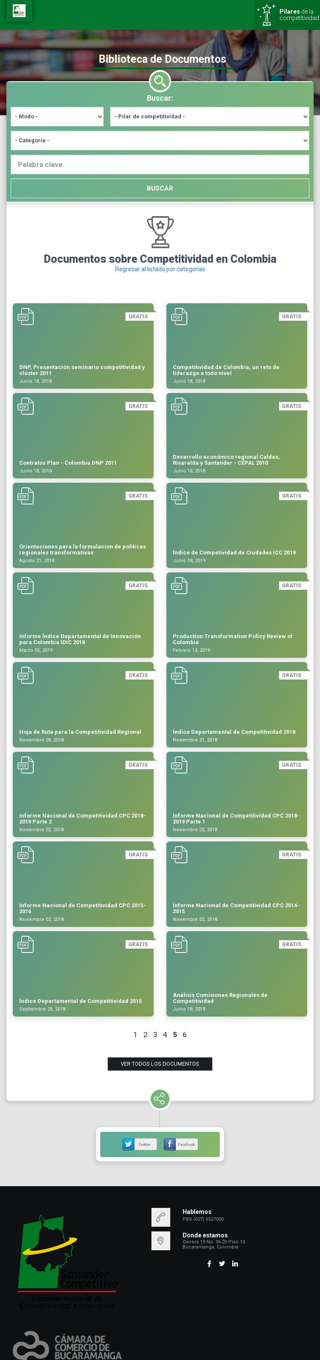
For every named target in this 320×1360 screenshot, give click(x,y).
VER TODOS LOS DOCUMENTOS (160, 1064)
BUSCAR (160, 188)
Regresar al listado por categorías (160, 269)
